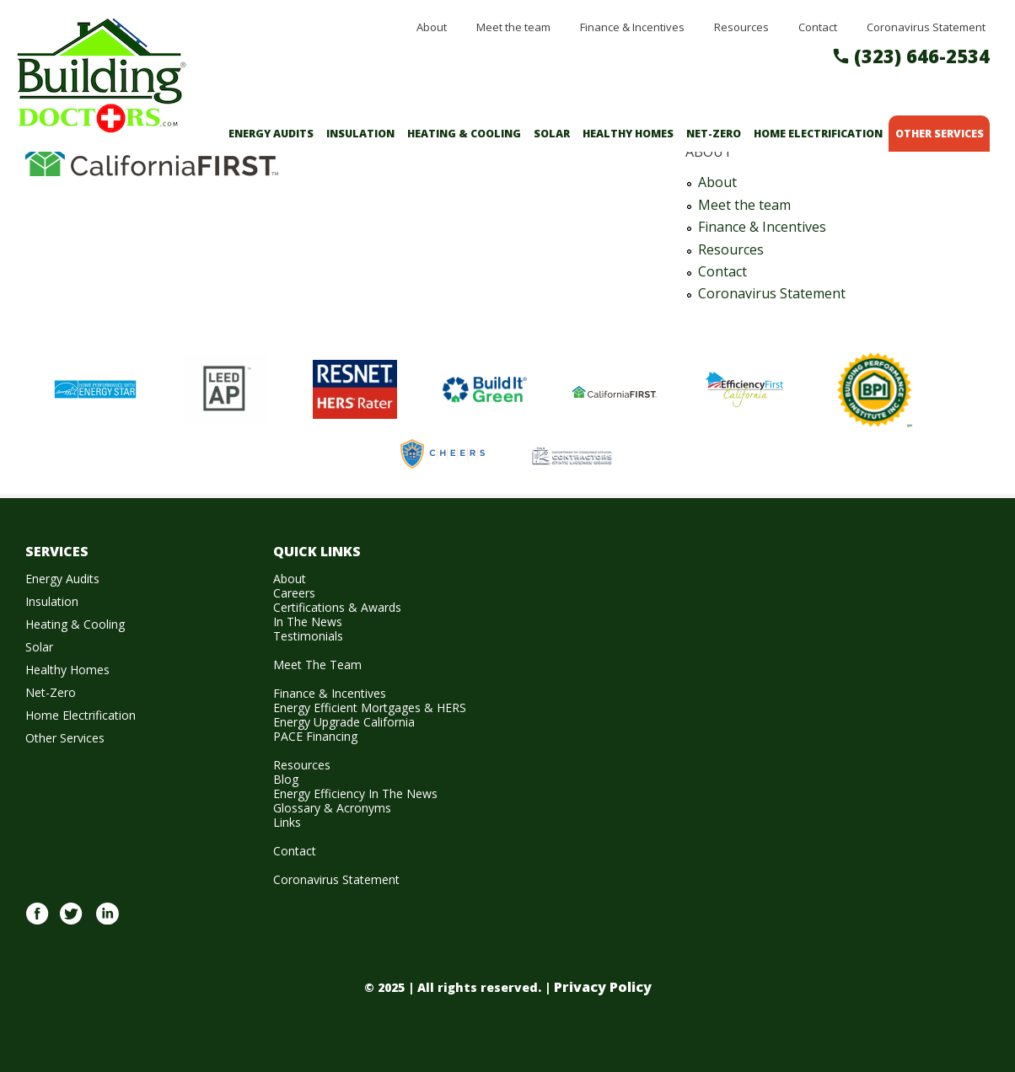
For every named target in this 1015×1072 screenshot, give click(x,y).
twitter (71, 923)
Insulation (360, 133)
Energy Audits (271, 133)
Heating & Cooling (464, 133)
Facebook (37, 923)
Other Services (939, 133)
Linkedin (107, 923)
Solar (552, 133)
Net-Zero (713, 133)
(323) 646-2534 (922, 55)
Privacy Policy (603, 987)
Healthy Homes (628, 133)
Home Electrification (818, 133)
